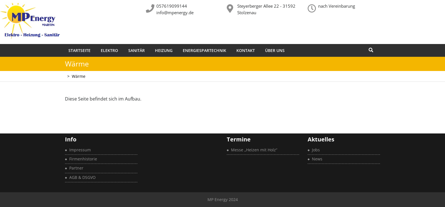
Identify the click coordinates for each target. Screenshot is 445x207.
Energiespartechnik (204, 50)
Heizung (164, 50)
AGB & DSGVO (82, 177)
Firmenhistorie (83, 159)
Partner (76, 168)
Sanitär (136, 50)
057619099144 (171, 6)
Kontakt (245, 50)
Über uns (275, 50)
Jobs (316, 149)
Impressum (80, 149)
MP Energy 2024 (222, 199)
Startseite (79, 50)
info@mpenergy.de (175, 12)
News (317, 159)
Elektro (109, 50)
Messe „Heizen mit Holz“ (254, 149)
